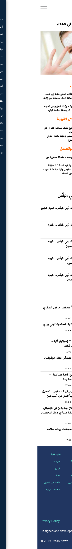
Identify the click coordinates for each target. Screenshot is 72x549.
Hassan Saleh (51, 531)
